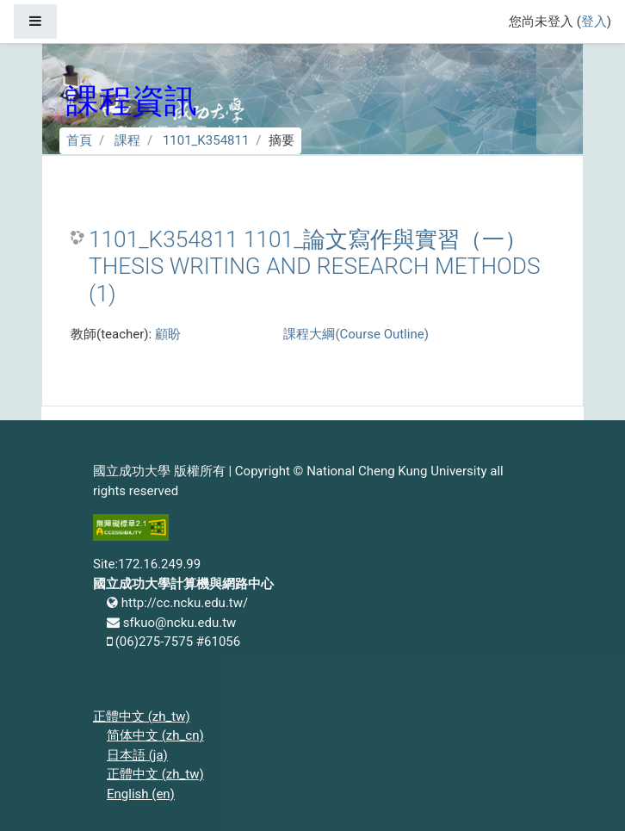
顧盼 (168, 334)
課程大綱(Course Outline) (355, 334)
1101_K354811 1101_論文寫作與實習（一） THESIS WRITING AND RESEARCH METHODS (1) (315, 266)
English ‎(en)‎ (141, 794)
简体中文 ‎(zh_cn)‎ (155, 735)
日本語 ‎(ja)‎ (137, 755)
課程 (127, 140)
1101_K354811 (206, 140)
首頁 (79, 140)
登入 (594, 21)
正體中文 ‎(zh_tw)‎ (141, 716)
